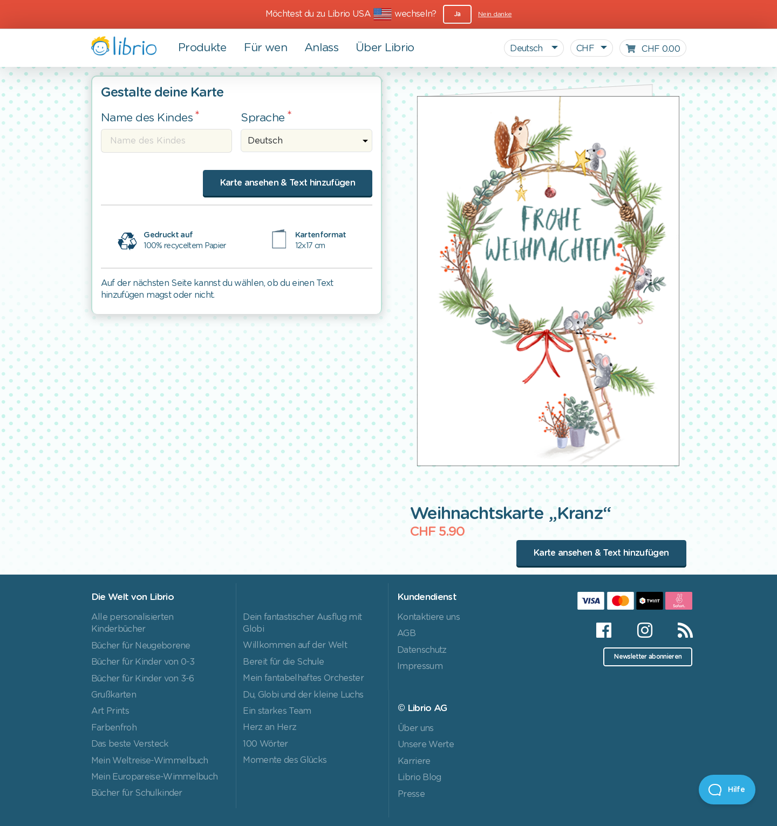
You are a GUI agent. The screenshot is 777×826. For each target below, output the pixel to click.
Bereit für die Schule (283, 662)
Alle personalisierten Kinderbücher (132, 623)
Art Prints (110, 711)
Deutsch (527, 48)
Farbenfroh (114, 727)
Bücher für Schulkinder (136, 793)
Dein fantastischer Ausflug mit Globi (302, 623)
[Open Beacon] (727, 789)
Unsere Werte (426, 744)
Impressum (419, 666)
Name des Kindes (147, 118)
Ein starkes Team (277, 711)
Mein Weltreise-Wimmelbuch (149, 760)
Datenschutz (422, 650)
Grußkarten (113, 695)
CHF (585, 48)
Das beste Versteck (130, 744)
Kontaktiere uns (428, 617)
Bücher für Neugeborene (140, 645)
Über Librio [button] (385, 47)
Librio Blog (419, 777)
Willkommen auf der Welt (295, 645)
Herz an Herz (269, 727)
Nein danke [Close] (495, 14)
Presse (411, 794)
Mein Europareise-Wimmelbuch (154, 777)
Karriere (414, 761)
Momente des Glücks (284, 760)
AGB (406, 633)
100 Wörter (265, 744)
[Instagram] (644, 630)
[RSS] (678, 630)
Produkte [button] (202, 47)
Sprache (263, 118)
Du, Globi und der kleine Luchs (303, 695)
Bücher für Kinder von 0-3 (143, 662)
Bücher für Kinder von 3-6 (142, 678)
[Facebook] (603, 630)
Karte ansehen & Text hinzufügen (287, 183)
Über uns (416, 728)
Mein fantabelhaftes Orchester (303, 678)
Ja (457, 14)
